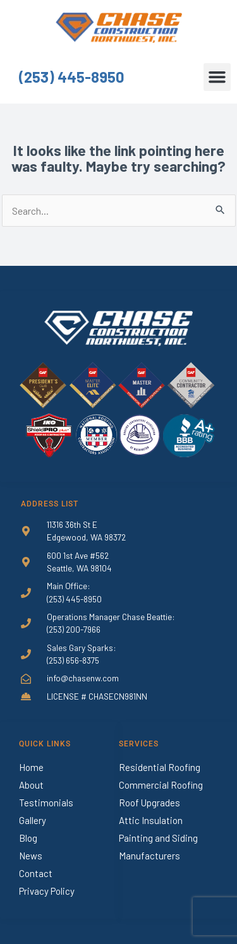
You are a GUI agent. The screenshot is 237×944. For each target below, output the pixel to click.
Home (31, 767)
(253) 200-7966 (73, 629)
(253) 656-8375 (73, 660)
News (30, 855)
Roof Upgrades (149, 802)
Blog (28, 838)
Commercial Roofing (161, 785)
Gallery (32, 820)
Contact (35, 873)
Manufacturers (149, 855)
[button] (217, 77)
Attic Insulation (151, 820)
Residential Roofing (159, 767)
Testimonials (46, 802)
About (31, 785)
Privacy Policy (47, 891)
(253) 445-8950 (72, 77)
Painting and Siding (158, 838)
